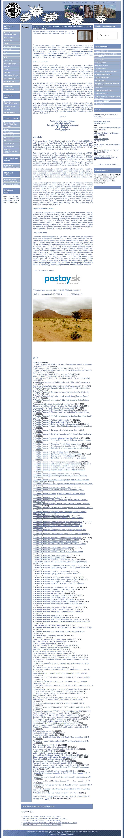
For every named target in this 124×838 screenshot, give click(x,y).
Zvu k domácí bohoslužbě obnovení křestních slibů (52, 639)
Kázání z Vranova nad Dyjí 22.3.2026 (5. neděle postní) (42, 825)
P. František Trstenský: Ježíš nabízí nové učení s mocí (53, 468)
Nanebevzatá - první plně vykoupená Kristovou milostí (53, 408)
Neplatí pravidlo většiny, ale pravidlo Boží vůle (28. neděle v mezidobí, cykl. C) (63, 685)
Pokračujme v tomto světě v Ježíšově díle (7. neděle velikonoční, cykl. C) (61, 741)
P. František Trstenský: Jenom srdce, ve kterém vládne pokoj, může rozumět (62, 440)
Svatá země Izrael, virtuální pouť (106, 71)
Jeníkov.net (98, 88)
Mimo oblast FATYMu (11, 75)
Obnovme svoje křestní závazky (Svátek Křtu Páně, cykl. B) (55, 406)
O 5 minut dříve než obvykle (43, 643)
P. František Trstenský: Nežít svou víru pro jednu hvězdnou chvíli (57, 522)
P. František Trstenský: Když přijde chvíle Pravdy (51, 516)
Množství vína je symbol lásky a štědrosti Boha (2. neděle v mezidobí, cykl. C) (62, 785)
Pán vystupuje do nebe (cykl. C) (45, 745)
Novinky (6, 129)
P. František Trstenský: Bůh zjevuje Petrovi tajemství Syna (55, 580)
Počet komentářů (81, 796)
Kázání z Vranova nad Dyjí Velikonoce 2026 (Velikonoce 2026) (45, 818)
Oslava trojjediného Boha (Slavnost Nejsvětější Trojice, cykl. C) (57, 386)
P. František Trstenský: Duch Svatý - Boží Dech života (53, 599)
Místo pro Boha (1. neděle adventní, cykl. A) (49, 376)
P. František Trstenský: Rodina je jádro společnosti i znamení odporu (59, 494)
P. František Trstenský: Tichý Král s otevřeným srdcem (53, 589)
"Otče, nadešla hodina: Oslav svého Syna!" (49, 625)
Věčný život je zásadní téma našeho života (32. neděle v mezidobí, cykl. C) (61, 669)
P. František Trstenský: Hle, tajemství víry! (49, 593)
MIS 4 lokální (8, 141)
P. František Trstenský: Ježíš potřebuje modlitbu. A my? (54, 466)
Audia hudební (9, 143)
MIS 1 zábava (8, 132)
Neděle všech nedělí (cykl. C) (44, 751)
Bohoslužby (8, 40)
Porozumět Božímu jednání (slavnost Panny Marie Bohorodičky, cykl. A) (60, 659)
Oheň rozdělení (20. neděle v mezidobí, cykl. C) (51, 713)
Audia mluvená (9, 146)
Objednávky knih (9, 112)
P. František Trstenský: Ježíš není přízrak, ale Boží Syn (54, 560)
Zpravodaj (7, 49)
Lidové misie (8, 61)
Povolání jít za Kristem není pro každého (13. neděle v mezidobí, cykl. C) (61, 727)
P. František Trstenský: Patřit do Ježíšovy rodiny (51, 420)
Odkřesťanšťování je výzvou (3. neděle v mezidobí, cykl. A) (55, 655)
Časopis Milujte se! (101, 51)
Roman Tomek (42, 796)
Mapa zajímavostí (10, 63)
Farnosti (6, 43)
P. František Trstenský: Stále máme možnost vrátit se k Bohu (56, 540)
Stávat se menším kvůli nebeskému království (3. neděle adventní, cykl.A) (61, 663)
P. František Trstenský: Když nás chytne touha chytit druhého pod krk (59, 544)
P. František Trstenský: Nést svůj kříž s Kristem (51, 582)
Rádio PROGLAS (100, 63)
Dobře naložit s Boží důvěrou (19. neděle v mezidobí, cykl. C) (56, 715)
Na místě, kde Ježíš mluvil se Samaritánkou (49, 641)
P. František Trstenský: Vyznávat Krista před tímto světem (55, 587)
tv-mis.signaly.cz (11, 199)
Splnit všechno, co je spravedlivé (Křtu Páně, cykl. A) (53, 368)
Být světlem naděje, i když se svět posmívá (49, 653)
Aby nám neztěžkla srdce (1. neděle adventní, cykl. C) (53, 404)
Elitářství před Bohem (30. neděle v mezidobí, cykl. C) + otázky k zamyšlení (62, 677)
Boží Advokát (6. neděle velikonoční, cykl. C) (50, 747)
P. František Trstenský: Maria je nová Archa (49, 558)
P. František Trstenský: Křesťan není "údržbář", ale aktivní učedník (58, 518)
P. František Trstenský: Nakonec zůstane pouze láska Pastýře (56, 438)
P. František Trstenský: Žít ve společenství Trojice (52, 422)
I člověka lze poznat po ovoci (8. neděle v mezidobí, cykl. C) (56, 765)
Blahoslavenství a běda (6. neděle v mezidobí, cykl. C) (53, 771)
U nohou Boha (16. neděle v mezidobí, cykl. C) (51, 721)
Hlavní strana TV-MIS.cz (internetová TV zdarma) (10, 124)
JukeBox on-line (100, 80)
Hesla (5, 58)
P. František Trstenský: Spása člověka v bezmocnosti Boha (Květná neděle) (62, 448)
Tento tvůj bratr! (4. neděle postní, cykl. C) (49, 759)
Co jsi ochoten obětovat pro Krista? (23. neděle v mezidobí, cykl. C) (58, 703)
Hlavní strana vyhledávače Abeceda (11, 166)
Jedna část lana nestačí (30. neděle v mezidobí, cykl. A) (54, 793)
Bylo (5, 52)
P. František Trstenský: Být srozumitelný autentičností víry (55, 410)
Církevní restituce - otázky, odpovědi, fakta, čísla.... (107, 97)
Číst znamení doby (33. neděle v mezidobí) (49, 667)
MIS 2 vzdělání (9, 135)
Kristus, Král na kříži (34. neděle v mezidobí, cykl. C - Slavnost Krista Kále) (61, 378)
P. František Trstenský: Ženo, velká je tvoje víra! (51, 556)
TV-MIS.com (81, 2)
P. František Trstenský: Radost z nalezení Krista (51, 474)
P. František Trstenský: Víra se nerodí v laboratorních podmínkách (58, 611)
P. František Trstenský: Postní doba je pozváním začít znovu (56, 462)
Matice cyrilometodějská (103, 74)
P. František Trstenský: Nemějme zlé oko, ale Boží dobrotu (55, 542)
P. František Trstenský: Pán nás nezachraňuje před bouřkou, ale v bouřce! (61, 412)
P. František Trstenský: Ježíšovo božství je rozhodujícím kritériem (58, 552)
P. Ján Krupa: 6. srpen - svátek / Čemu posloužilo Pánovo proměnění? (60, 562)
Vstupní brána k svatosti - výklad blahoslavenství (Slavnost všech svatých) (61, 382)
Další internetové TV (102, 68)
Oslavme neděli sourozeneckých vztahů (48, 635)
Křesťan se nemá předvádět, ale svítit (47, 651)
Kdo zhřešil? (37, 637)
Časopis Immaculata (102, 77)
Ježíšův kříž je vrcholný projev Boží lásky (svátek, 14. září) (55, 697)
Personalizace (8, 86)
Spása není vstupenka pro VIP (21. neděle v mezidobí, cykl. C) (57, 711)
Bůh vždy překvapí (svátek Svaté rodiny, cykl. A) (51, 374)
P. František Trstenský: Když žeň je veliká (49, 591)
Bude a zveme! (9, 37)
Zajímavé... (7, 72)
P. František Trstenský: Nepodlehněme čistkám (51, 572)
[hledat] (107, 35)
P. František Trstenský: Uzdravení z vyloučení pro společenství (57, 464)
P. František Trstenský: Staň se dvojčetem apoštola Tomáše (55, 619)
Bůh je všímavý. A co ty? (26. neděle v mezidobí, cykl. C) (54, 691)
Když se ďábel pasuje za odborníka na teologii (50, 645)
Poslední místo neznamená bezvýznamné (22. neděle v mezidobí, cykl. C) (61, 707)
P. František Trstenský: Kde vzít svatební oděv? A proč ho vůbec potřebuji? (61, 534)
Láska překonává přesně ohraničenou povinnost (51, 647)
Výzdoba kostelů (9, 78)
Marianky (7, 66)
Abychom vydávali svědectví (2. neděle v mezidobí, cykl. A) (55, 657)
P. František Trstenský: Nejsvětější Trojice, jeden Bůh (53, 595)
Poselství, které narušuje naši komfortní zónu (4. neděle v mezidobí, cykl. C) (62, 777)
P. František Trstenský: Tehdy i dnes (46, 498)
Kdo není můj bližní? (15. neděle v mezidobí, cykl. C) (53, 723)
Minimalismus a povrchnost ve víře (46, 649)
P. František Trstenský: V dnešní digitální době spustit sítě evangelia (59, 470)
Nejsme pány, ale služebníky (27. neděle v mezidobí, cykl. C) (56, 689)
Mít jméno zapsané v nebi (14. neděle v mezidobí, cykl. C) (55, 725)
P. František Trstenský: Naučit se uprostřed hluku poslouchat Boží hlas (60, 476)
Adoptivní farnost (10, 46)
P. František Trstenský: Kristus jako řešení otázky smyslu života (57, 444)
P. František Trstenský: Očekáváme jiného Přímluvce (53, 609)
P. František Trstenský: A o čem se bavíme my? (51, 617)
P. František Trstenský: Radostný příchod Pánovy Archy (54, 578)
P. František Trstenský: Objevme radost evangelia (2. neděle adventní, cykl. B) (63, 508)
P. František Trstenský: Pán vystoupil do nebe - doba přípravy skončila (60, 603)
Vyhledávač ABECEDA (102, 101)
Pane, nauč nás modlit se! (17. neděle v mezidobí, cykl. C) (55, 719)
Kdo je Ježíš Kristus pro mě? (44, 733)
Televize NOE (99, 60)
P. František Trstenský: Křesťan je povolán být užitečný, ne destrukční (59, 530)
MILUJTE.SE (109, 2)
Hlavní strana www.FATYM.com (10, 33)
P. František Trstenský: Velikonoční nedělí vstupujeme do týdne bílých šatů (61, 621)
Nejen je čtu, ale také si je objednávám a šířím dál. (103, 157)
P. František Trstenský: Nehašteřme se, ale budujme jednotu (56, 601)
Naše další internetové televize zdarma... (10, 151)
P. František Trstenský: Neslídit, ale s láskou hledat (52, 548)
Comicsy (7, 109)
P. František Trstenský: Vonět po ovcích (48, 615)
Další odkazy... (99, 104)
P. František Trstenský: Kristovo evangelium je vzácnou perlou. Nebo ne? (61, 568)
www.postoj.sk (47, 290)
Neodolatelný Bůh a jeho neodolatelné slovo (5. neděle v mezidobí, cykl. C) (61, 773)
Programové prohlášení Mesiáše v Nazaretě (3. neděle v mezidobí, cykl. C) (61, 781)
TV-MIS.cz (95, 2)
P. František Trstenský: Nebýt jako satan (48, 550)
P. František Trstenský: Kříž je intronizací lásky (50, 452)
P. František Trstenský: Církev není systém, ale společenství (56, 424)
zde (17, 196)
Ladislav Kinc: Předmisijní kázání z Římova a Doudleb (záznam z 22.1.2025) (50, 823)
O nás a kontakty (9, 81)
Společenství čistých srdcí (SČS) (106, 54)
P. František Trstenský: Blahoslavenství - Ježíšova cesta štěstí (56, 524)
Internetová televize (101, 65)
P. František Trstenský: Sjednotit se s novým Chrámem (54, 456)
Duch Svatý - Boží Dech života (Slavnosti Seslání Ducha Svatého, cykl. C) (61, 737)
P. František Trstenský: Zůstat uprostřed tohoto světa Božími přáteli (58, 430)
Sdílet (35, 358)
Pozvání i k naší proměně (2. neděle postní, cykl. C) (52, 763)
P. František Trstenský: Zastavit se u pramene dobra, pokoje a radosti (59, 458)
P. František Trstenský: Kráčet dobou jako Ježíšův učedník (55, 446)
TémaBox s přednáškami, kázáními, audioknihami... (107, 84)
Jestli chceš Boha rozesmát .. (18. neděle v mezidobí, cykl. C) (56, 717)
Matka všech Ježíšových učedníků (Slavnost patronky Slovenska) (58, 699)
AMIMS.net (67, 2)
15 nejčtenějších (9, 89)
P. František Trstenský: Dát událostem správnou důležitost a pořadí (58, 490)
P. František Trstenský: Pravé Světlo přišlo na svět (52, 488)
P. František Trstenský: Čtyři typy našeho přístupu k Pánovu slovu (58, 574)
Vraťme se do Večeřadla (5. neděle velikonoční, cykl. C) (54, 749)
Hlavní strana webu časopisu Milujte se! (11, 180)
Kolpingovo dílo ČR (101, 93)
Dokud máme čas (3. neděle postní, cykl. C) (49, 761)
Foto (5, 55)
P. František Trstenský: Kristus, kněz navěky (50, 597)
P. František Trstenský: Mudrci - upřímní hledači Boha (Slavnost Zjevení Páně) (63, 484)
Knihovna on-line (9, 106)
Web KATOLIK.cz (100, 57)
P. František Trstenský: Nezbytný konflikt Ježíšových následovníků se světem (62, 426)
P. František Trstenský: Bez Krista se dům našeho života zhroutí (57, 538)
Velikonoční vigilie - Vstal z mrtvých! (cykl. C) (50, 753)
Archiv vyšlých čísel (11, 184)
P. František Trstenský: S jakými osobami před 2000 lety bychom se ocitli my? (62, 627)
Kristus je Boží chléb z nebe (43, 735)
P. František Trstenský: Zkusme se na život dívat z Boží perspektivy (58, 631)
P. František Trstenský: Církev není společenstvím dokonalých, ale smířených (62, 434)
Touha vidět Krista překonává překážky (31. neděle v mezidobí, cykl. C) (60, 673)
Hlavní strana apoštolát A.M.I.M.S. (10, 102)
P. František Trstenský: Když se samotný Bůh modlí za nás (55, 607)
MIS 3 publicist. (9, 138)
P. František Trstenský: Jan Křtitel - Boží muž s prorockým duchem (58, 583)
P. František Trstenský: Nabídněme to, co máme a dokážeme (56, 566)
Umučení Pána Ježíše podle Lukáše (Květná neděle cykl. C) (56, 755)
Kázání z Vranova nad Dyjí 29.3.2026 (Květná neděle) (42, 821)
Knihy (6, 69)
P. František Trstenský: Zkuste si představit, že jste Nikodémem (57, 454)
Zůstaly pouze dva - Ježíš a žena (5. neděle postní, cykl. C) (55, 757)
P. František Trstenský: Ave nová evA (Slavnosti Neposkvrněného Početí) (61, 400)
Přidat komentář (38, 798)
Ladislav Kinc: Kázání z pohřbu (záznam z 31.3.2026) (42, 816)
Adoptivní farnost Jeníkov (103, 90)
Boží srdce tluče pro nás (42, 731)
